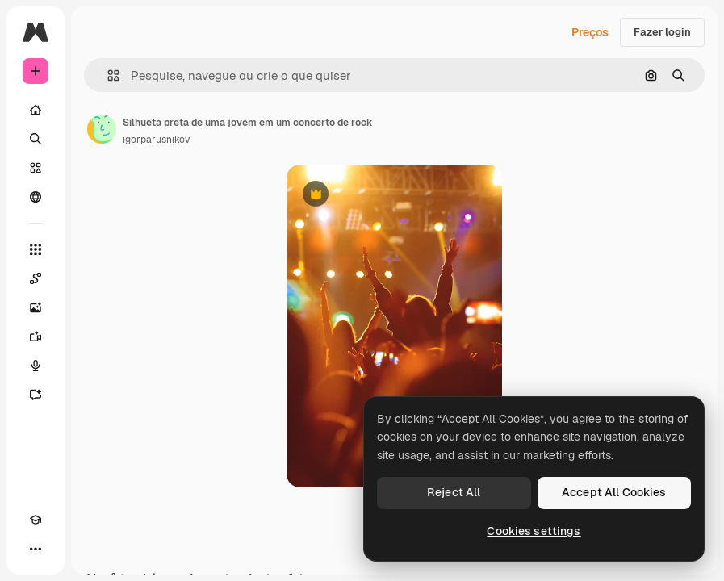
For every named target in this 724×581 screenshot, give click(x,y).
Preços (590, 32)
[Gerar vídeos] (35, 336)
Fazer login (662, 32)
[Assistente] (35, 395)
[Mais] (35, 549)
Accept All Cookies (614, 492)
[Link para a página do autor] (101, 129)
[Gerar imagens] (35, 307)
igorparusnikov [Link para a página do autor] (156, 139)
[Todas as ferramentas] (35, 249)
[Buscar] (35, 139)
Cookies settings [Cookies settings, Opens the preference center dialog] (533, 531)
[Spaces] (35, 278)
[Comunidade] (35, 197)
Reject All (453, 492)
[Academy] (35, 520)
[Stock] (35, 168)
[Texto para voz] (35, 365)
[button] (107, 75)
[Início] (35, 110)
